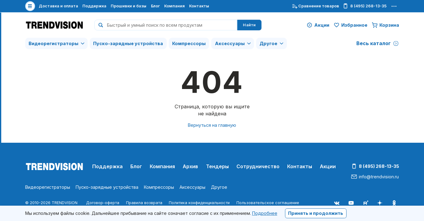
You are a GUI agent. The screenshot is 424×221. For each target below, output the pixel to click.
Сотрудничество (257, 166)
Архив (190, 166)
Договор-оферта (102, 202)
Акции (328, 166)
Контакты (199, 6)
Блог (155, 6)
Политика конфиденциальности (199, 202)
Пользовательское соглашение (267, 202)
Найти (249, 25)
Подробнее (264, 213)
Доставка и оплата (58, 6)
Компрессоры (189, 43)
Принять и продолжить (315, 213)
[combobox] (165, 25)
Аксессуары (230, 43)
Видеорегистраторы (53, 43)
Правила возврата (144, 202)
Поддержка (94, 6)
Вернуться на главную (212, 125)
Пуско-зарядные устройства (128, 43)
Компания (174, 6)
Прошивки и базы (128, 6)
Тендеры (217, 166)
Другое (268, 43)
